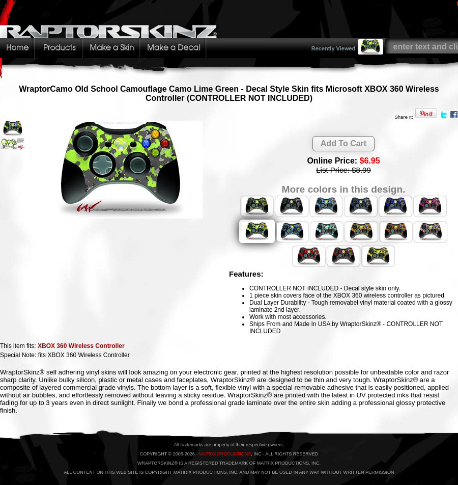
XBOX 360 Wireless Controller (81, 345)
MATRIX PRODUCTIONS (225, 453)
